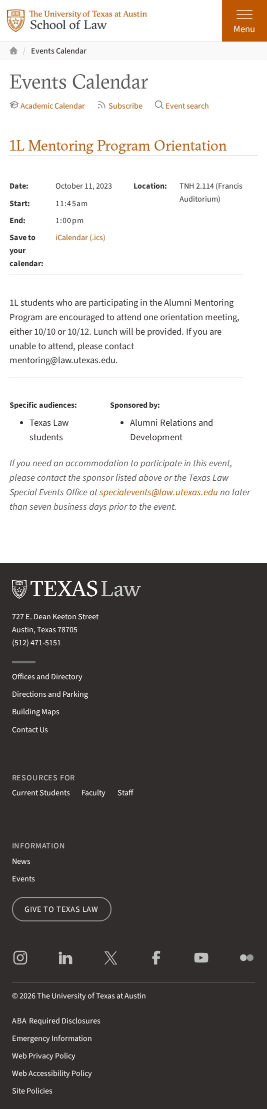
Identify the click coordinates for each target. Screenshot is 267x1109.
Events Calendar (58, 51)
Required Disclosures (56, 1020)
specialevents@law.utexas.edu (159, 492)
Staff (125, 792)
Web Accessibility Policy (52, 1073)
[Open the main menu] (244, 21)
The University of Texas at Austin (91, 995)
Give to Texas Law (61, 909)
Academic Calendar (48, 105)
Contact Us (30, 729)
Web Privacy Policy (44, 1055)
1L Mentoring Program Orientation (118, 145)
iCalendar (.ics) (81, 237)
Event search (182, 105)
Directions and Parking (50, 694)
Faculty (94, 792)
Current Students (41, 792)
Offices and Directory (47, 676)
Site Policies (32, 1090)
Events (23, 878)
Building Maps (36, 711)
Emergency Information (52, 1038)
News (21, 861)
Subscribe (119, 105)
